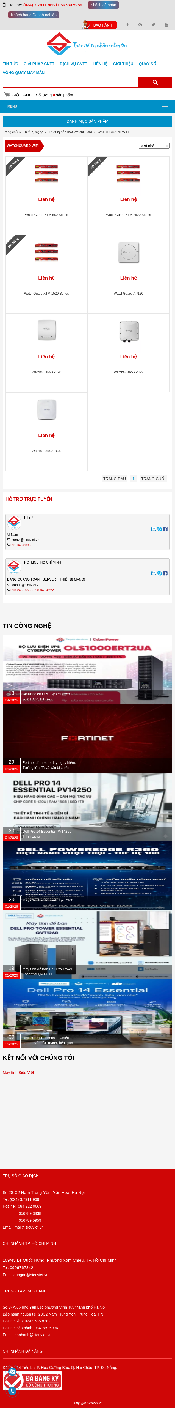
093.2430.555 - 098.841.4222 (32, 590)
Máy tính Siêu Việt (18, 1072)
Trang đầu (114, 479)
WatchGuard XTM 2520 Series (128, 215)
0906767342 (21, 1267)
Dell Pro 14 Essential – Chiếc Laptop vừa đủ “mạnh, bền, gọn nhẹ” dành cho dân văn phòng (48, 1043)
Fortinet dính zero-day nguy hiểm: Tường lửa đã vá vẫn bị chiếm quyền (49, 768)
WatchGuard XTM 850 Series (46, 215)
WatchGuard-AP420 (46, 451)
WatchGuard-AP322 (128, 372)
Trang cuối (153, 479)
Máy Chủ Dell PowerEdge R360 (48, 900)
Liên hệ (100, 64)
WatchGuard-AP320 (46, 372)
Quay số (147, 64)
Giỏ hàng (22, 94)
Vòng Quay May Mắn (24, 72)
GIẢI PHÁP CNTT (39, 64)
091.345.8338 (20, 545)
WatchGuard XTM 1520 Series (46, 294)
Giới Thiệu (123, 64)
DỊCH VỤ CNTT (73, 64)
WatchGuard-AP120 (128, 294)
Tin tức (10, 64)
